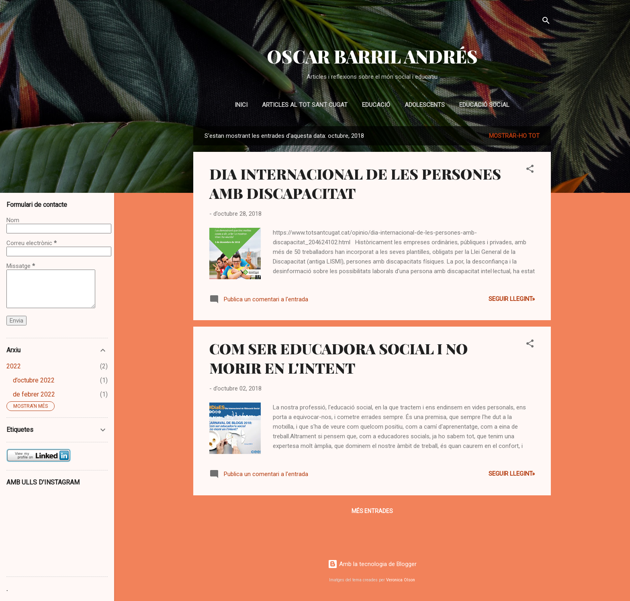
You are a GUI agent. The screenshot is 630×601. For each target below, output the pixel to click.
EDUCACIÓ (376, 104)
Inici (241, 104)
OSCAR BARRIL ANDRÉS (372, 56)
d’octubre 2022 (34, 380)
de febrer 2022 (34, 394)
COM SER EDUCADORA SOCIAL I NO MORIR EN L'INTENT (338, 358)
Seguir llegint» (512, 299)
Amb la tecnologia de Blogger (372, 564)
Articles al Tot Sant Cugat (305, 104)
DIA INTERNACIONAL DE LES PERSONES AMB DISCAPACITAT (355, 183)
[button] (530, 170)
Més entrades (372, 511)
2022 (13, 366)
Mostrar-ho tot (514, 135)
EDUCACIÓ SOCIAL (484, 104)
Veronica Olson (400, 580)
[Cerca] (546, 22)
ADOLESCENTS (425, 104)
